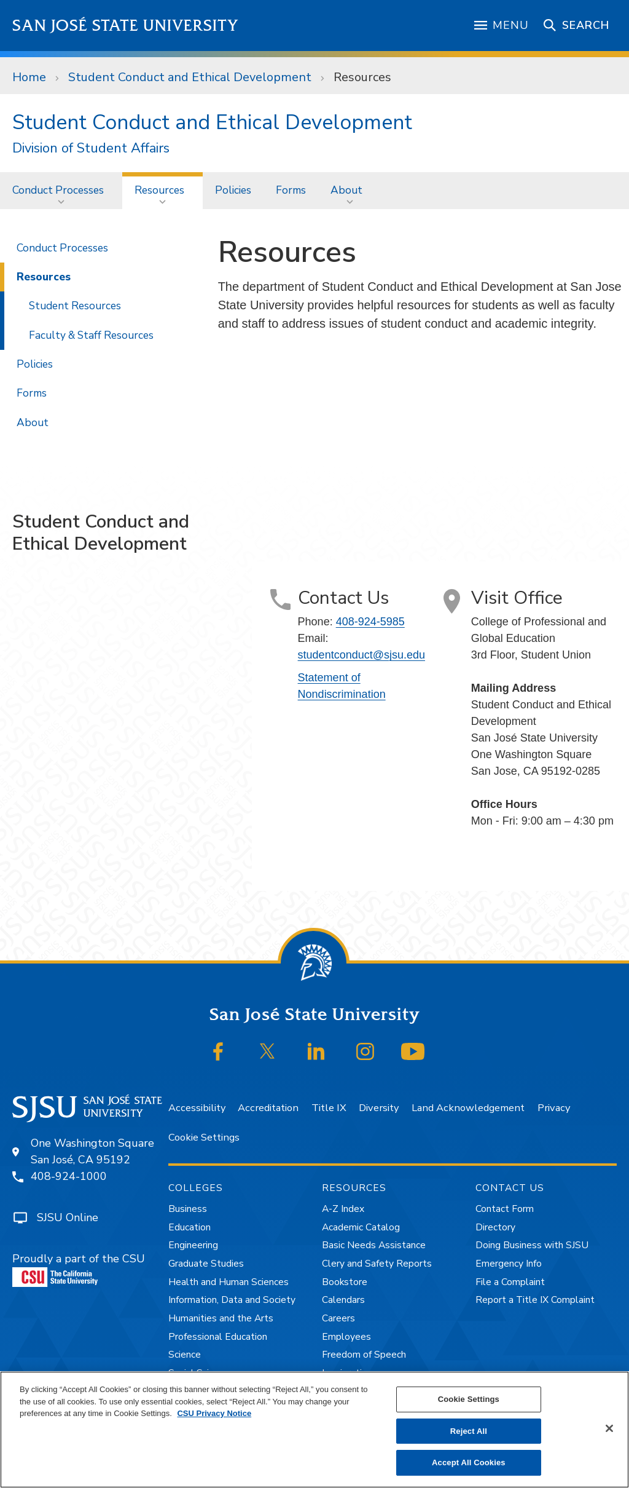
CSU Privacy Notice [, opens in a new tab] (214, 1413)
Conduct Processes (58, 190)
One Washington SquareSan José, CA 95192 (92, 1151)
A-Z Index (343, 1209)
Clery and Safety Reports (377, 1263)
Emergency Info (508, 1263)
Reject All (468, 1431)
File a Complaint (510, 1282)
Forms (291, 190)
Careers (338, 1318)
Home (29, 77)
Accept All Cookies (469, 1462)
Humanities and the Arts (220, 1318)
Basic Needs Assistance (374, 1245)
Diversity (379, 1108)
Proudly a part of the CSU (78, 1269)
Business (187, 1209)
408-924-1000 (69, 1176)
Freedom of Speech (364, 1354)
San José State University (125, 25)
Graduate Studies (206, 1263)
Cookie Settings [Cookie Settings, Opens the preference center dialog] (468, 1399)
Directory (495, 1227)
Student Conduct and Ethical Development (189, 77)
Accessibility (196, 1108)
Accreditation (268, 1108)
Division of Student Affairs (91, 148)
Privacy (553, 1108)
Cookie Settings (204, 1137)
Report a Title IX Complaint (535, 1300)
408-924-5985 (370, 621)
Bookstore (344, 1282)
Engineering (193, 1245)
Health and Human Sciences (228, 1282)
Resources (362, 77)
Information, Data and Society (231, 1300)
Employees (346, 1337)
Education (189, 1227)
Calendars (343, 1300)
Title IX (328, 1108)
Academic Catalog (361, 1227)
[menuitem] (61, 190)
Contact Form (504, 1209)
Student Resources (75, 305)
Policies (233, 190)
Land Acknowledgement (468, 1108)
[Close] (609, 1428)
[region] (314, 1429)
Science (184, 1354)
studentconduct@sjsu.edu (361, 655)
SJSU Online (67, 1217)
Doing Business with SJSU (531, 1245)
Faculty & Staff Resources (91, 335)
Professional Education (217, 1337)
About (346, 190)
